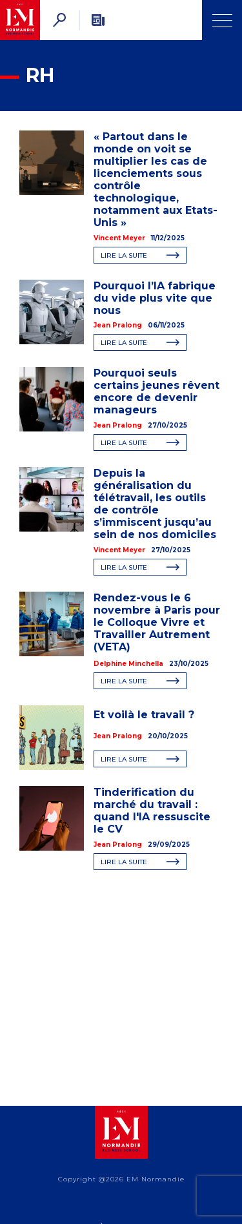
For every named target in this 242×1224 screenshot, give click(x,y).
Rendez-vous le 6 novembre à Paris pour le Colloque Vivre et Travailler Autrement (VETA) (157, 622)
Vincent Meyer (119, 238)
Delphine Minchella (128, 663)
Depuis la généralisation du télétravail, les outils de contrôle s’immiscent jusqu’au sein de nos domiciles (155, 504)
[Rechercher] (59, 20)
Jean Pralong (118, 325)
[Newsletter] (98, 20)
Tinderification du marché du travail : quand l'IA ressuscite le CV (152, 810)
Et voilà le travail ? (144, 715)
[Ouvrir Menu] (222, 20)
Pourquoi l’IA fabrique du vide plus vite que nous (155, 298)
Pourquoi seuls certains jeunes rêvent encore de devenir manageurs (156, 391)
